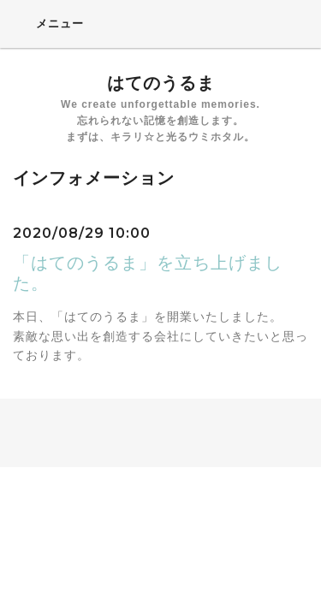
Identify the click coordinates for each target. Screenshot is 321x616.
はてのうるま (161, 83)
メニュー (48, 23)
